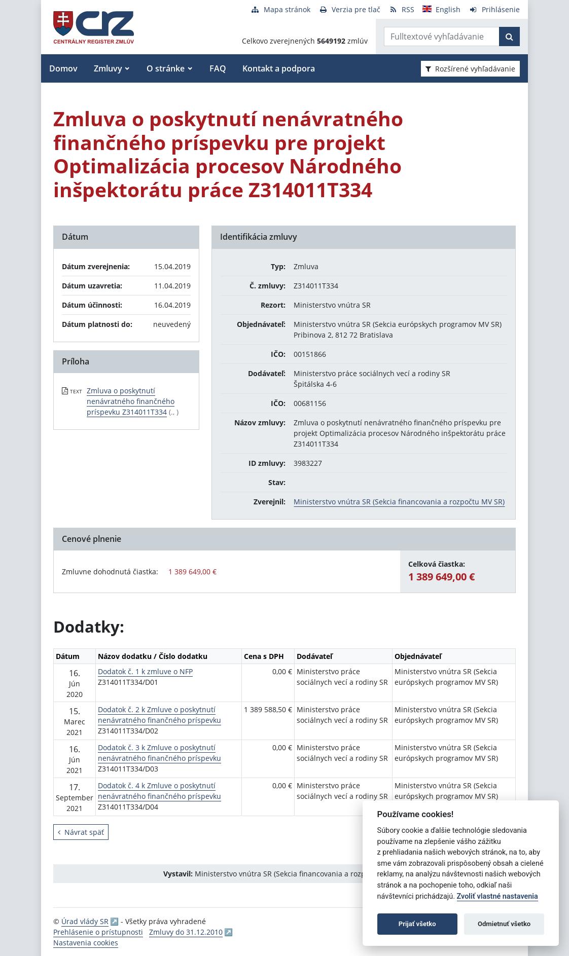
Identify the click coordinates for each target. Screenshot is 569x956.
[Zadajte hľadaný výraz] (442, 36)
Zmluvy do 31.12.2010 (186, 932)
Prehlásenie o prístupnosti (98, 932)
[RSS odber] (401, 9)
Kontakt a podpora (278, 68)
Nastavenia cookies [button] (85, 942)
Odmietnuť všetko (504, 924)
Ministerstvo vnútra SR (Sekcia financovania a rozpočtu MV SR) (399, 501)
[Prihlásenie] (494, 9)
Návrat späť (81, 832)
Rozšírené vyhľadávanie (470, 68)
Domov (63, 68)
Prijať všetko (417, 924)
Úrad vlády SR (85, 921)
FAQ (217, 68)
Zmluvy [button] (108, 68)
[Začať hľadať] (509, 36)
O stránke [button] (166, 68)
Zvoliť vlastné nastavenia (497, 896)
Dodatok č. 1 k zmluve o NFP (145, 671)
